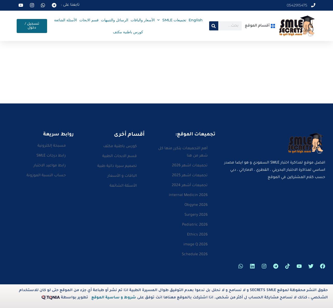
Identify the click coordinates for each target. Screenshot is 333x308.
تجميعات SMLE (171, 20)
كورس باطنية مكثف (128, 32)
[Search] (213, 25)
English (196, 20)
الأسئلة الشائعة (65, 20)
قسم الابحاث (89, 20)
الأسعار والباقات (143, 20)
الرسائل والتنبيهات (114, 20)
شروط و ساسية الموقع (113, 298)
